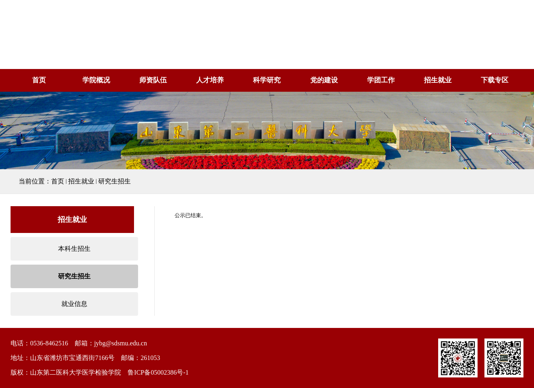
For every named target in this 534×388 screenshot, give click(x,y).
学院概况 (96, 80)
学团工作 (381, 80)
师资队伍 (153, 80)
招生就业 (438, 80)
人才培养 (210, 80)
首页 (39, 80)
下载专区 (494, 80)
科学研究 (267, 80)
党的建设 (324, 80)
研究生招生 (114, 181)
